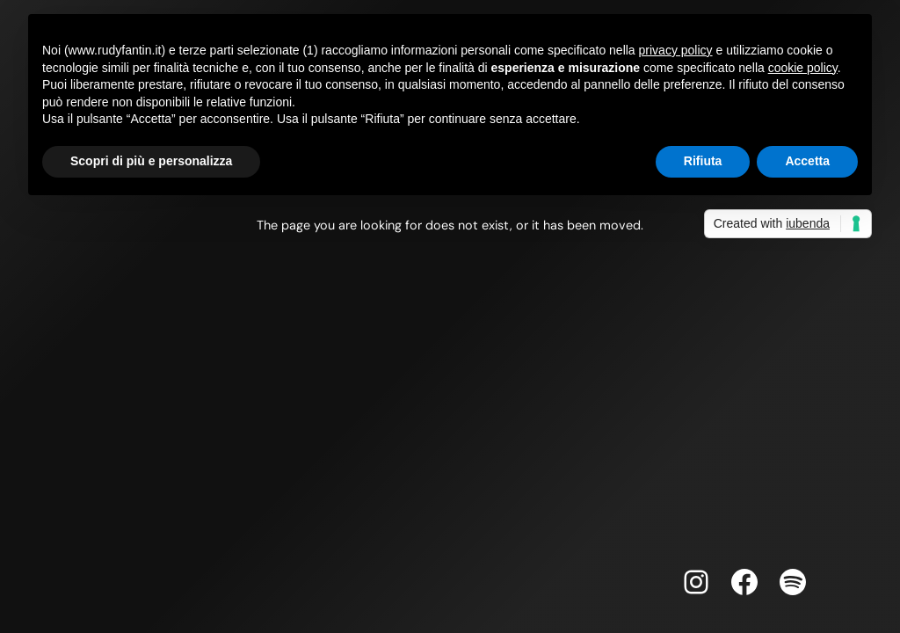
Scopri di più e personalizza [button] (151, 161)
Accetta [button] (807, 161)
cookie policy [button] (803, 68)
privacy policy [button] (676, 50)
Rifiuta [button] (703, 161)
